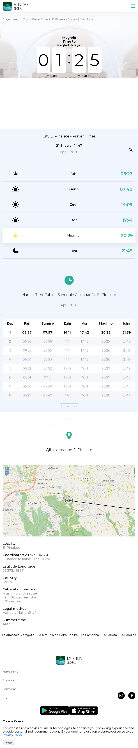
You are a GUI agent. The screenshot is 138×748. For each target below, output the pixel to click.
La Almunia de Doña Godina (58, 635)
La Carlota (109, 635)
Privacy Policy (12, 735)
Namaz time (10, 671)
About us (8, 680)
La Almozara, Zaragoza (18, 635)
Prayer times (11, 19)
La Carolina (128, 635)
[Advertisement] (69, 103)
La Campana (90, 635)
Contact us (9, 688)
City (25, 19)
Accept (8, 742)
